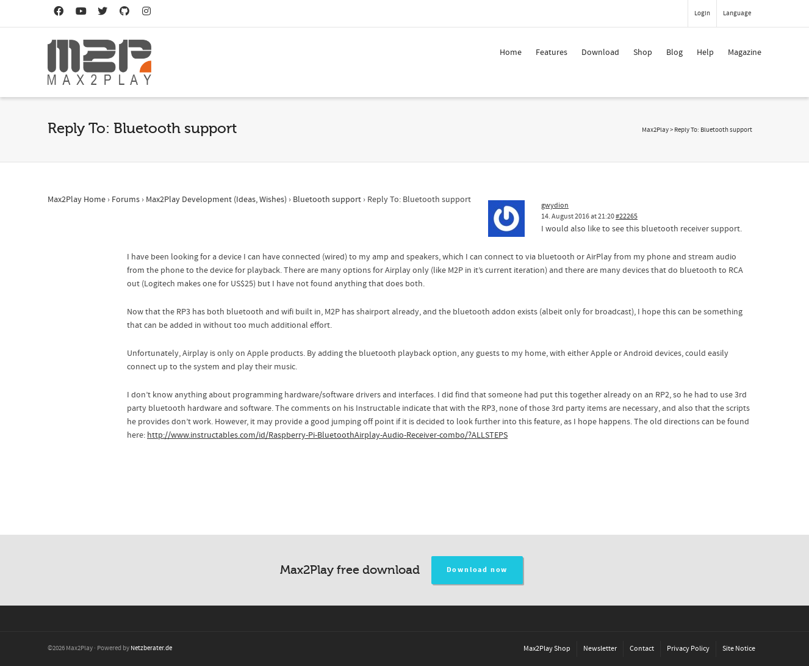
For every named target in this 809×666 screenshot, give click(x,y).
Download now (477, 570)
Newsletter (600, 648)
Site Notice (738, 648)
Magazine (744, 52)
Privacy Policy (688, 648)
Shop (642, 52)
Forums (126, 199)
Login (702, 13)
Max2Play (655, 130)
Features (551, 52)
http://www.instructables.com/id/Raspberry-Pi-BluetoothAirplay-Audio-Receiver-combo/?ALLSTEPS (327, 435)
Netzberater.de (151, 648)
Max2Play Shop (546, 648)
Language (737, 13)
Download (600, 52)
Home (511, 52)
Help (705, 52)
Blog (674, 52)
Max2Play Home (77, 199)
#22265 (627, 216)
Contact (642, 648)
